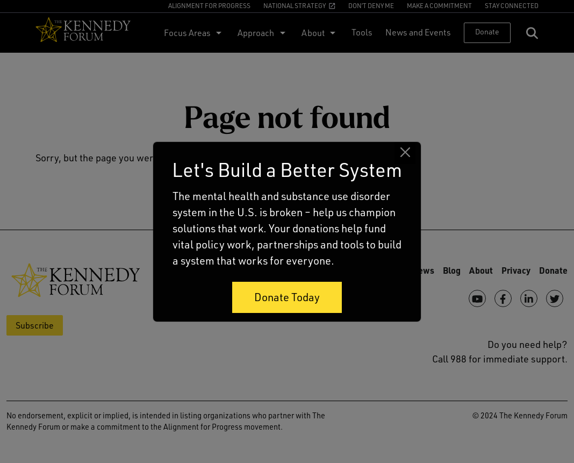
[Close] (405, 152)
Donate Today (287, 297)
